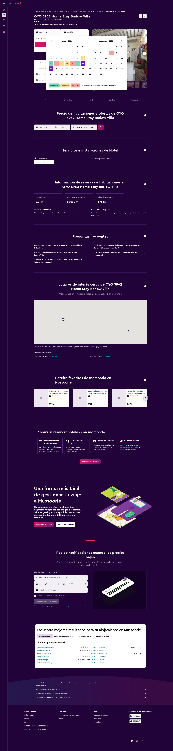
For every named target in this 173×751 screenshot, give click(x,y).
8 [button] (77, 58)
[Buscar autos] (4, 19)
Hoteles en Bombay (98, 647)
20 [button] (67, 69)
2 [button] (82, 53)
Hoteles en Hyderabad (99, 653)
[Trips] (4, 26)
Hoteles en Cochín (97, 663)
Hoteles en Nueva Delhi (45, 647)
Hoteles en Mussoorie (94, 11)
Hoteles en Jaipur (43, 656)
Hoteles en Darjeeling (44, 663)
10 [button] (51, 63)
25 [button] (56, 74)
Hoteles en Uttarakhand (78, 11)
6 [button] (67, 58)
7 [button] (72, 58)
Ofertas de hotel (39, 11)
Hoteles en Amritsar (44, 653)
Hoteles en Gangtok (98, 660)
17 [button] (51, 69)
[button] (3, 3)
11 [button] (56, 63)
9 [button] (82, 58)
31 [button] (51, 79)
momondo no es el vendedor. (91, 689)
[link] (90, 461)
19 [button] (62, 69)
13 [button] (67, 63)
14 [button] (72, 63)
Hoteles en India (64, 11)
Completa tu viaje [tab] (102, 636)
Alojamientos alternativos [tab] (63, 636)
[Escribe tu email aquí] (63, 590)
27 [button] (67, 74)
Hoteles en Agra (42, 660)
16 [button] (83, 63)
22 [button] (78, 69)
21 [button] (72, 69)
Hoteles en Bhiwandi (98, 650)
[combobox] (63, 577)
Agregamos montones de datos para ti (91, 693)
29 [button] (78, 74)
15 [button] (77, 63)
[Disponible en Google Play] (135, 716)
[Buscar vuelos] (4, 10)
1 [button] (77, 53)
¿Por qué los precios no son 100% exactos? (91, 697)
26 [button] (62, 74)
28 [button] (72, 74)
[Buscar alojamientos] (4, 15)
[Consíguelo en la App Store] (135, 721)
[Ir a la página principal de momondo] (15, 3)
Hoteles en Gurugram (98, 656)
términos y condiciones (70, 606)
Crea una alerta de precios (129, 447)
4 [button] (56, 58)
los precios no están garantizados (87, 683)
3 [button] (51, 58)
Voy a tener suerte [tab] (84, 636)
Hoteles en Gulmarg (44, 650)
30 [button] (83, 74)
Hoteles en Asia (51, 11)
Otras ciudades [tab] (44, 636)
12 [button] (62, 63)
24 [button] (51, 74)
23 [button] (83, 69)
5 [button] (61, 58)
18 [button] (56, 69)
